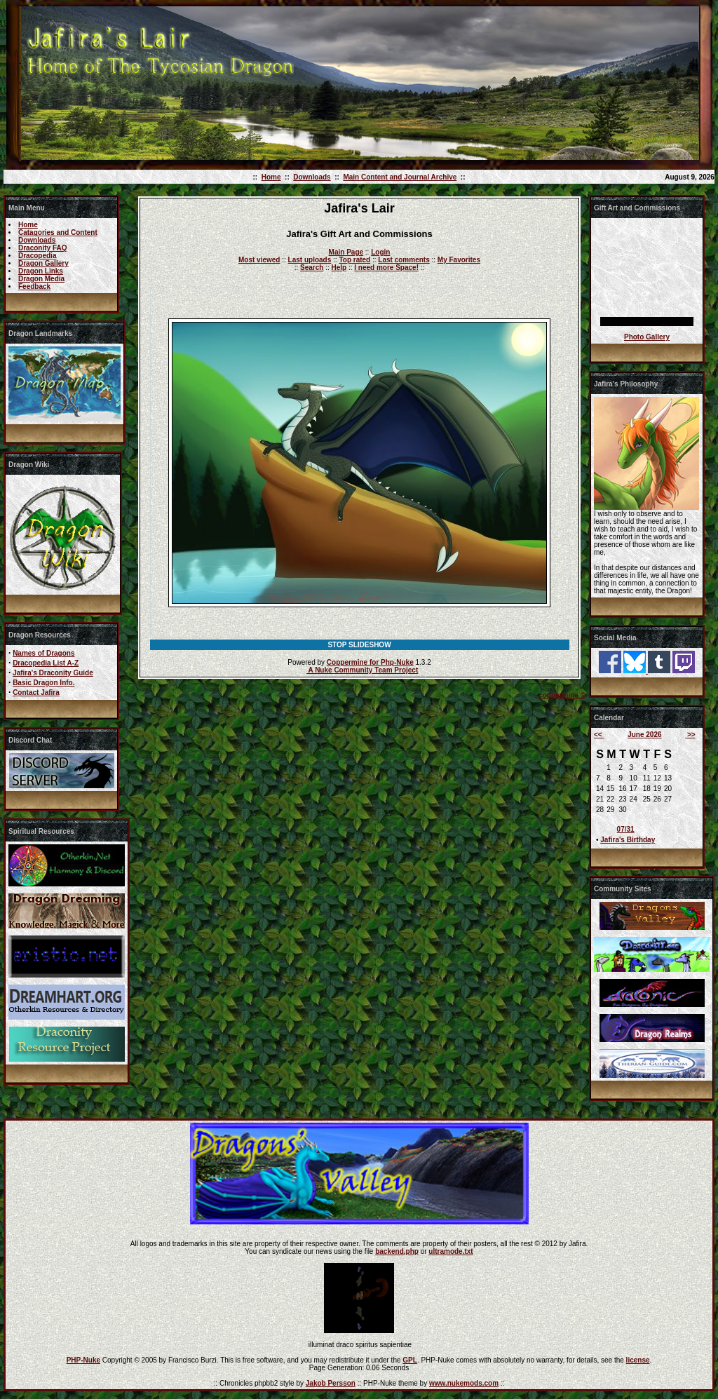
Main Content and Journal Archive (399, 177)
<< (599, 734)
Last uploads (310, 260)
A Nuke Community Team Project (362, 670)
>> (690, 734)
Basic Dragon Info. (43, 683)
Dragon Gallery (43, 263)
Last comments (403, 260)
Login (380, 252)
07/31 (626, 829)
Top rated (354, 260)
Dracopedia (37, 255)
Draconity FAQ (42, 248)
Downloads (311, 177)
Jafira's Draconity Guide (53, 673)
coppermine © (561, 695)
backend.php (397, 1251)
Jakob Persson (330, 1383)
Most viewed (259, 260)
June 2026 (644, 734)
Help (338, 267)
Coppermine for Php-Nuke (370, 662)
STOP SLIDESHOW (359, 645)
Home (271, 177)
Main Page (346, 252)
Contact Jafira (36, 692)
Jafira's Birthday (627, 840)
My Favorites (459, 260)
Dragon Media (41, 279)
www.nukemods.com (464, 1383)
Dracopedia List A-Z (46, 663)
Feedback (34, 286)
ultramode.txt (450, 1251)
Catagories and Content (57, 232)
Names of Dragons (43, 653)
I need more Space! (386, 267)
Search (311, 267)
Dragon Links (40, 271)
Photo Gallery (647, 337)
